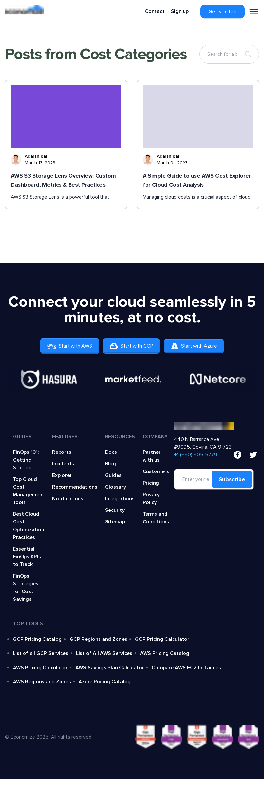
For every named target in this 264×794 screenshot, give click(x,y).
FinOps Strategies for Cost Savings (25, 587)
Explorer (62, 475)
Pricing (151, 483)
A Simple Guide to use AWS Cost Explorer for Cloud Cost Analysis (197, 180)
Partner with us (152, 456)
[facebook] (237, 455)
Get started (222, 11)
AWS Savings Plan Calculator (109, 667)
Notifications (67, 498)
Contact (155, 11)
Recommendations (74, 487)
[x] (253, 455)
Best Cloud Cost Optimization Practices (28, 526)
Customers (156, 471)
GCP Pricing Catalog (37, 639)
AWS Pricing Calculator (40, 667)
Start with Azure (199, 346)
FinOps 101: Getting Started (26, 460)
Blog (110, 464)
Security (115, 510)
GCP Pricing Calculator (162, 639)
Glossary (115, 487)
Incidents (63, 464)
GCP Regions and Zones (98, 639)
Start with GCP (131, 346)
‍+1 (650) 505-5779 (195, 455)
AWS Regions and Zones (42, 682)
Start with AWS (65, 346)
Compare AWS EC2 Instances (186, 667)
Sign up (180, 11)
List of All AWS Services (104, 653)
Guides (113, 475)
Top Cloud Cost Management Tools (28, 491)
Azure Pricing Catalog (105, 682)
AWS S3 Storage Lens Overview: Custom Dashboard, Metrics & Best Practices (63, 180)
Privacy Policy (151, 498)
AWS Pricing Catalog (164, 653)
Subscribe (232, 479)
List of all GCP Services (40, 653)
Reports (61, 452)
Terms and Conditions (156, 518)
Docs (111, 452)
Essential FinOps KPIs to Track (27, 557)
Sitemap (115, 522)
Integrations (120, 498)
